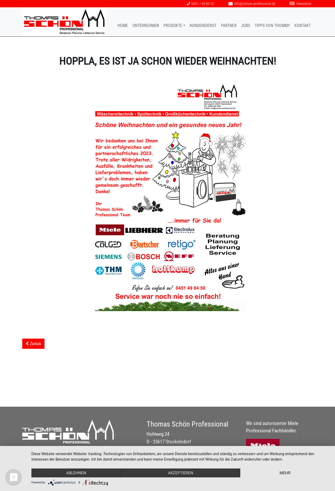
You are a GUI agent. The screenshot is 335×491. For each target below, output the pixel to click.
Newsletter (300, 4)
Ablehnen (76, 473)
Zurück (35, 343)
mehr (285, 473)
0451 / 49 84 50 (200, 4)
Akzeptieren (180, 473)
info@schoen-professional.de (251, 4)
